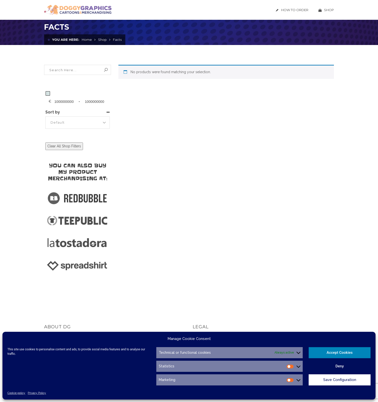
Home (87, 40)
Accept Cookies (339, 352)
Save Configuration (339, 380)
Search (106, 70)
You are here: (65, 40)
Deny (339, 366)
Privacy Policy (37, 393)
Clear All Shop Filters (64, 146)
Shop (102, 40)
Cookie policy (16, 393)
